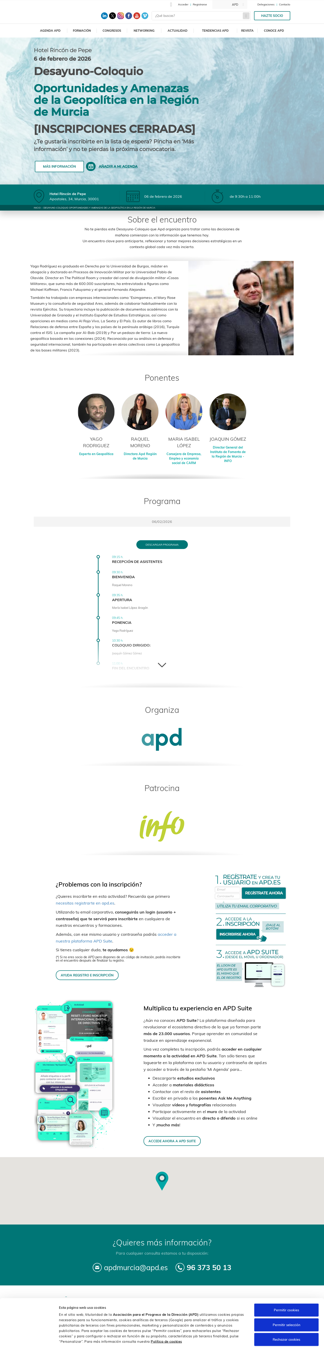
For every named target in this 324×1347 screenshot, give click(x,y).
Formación (82, 30)
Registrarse (200, 4)
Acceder (183, 4)
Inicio (37, 207)
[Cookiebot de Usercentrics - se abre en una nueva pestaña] (29, 1338)
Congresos (112, 30)
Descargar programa (162, 544)
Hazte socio (272, 16)
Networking (144, 30)
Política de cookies (166, 1319)
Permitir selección (286, 1303)
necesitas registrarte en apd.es (85, 903)
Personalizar (239, 1338)
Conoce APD (274, 30)
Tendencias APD (215, 30)
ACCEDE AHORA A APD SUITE (172, 1141)
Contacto (284, 4)
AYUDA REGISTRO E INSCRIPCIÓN (87, 975)
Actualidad (177, 30)
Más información (59, 166)
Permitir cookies (286, 1288)
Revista (247, 30)
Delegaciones (265, 4)
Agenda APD (50, 30)
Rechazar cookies (286, 1317)
